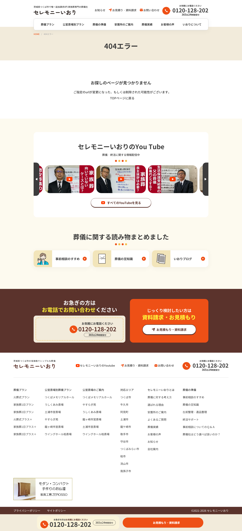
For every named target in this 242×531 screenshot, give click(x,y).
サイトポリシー (56, 511)
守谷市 (124, 441)
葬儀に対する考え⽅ (160, 397)
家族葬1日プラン (23, 404)
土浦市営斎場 (53, 412)
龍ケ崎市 (125, 427)
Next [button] (205, 179)
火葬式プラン (21, 397)
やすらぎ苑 (51, 419)
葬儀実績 (147, 24)
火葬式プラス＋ (22, 419)
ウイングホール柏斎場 (58, 434)
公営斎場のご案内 (93, 390)
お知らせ (100, 10)
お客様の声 (167, 24)
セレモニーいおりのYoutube (97, 365)
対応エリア (127, 390)
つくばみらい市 (129, 449)
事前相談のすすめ (193, 397)
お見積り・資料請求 (124, 10)
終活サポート (191, 419)
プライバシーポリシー (26, 511)
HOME (36, 34)
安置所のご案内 (123, 24)
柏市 (123, 456)
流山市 (124, 464)
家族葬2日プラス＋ (24, 434)
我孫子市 (125, 471)
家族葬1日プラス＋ (24, 427)
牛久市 (124, 404)
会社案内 (153, 449)
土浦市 (124, 419)
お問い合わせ (151, 10)
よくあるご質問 (157, 419)
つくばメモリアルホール (59, 397)
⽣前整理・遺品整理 (195, 412)
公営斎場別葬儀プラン (58, 390)
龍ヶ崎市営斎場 (54, 427)
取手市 (124, 434)
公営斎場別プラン (73, 24)
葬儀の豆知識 (191, 404)
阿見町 (124, 412)
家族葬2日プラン (23, 412)
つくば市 (125, 397)
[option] (121, 179)
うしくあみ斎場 (54, 404)
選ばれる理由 (156, 405)
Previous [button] (36, 179)
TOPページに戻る (122, 98)
